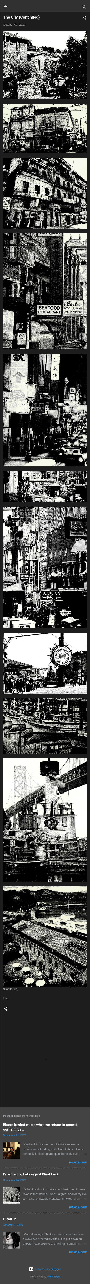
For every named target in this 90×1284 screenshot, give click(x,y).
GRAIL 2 (9, 1219)
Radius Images (53, 1276)
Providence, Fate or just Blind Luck (31, 1174)
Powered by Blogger (45, 1269)
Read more (78, 1162)
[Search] (84, 8)
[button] (84, 18)
